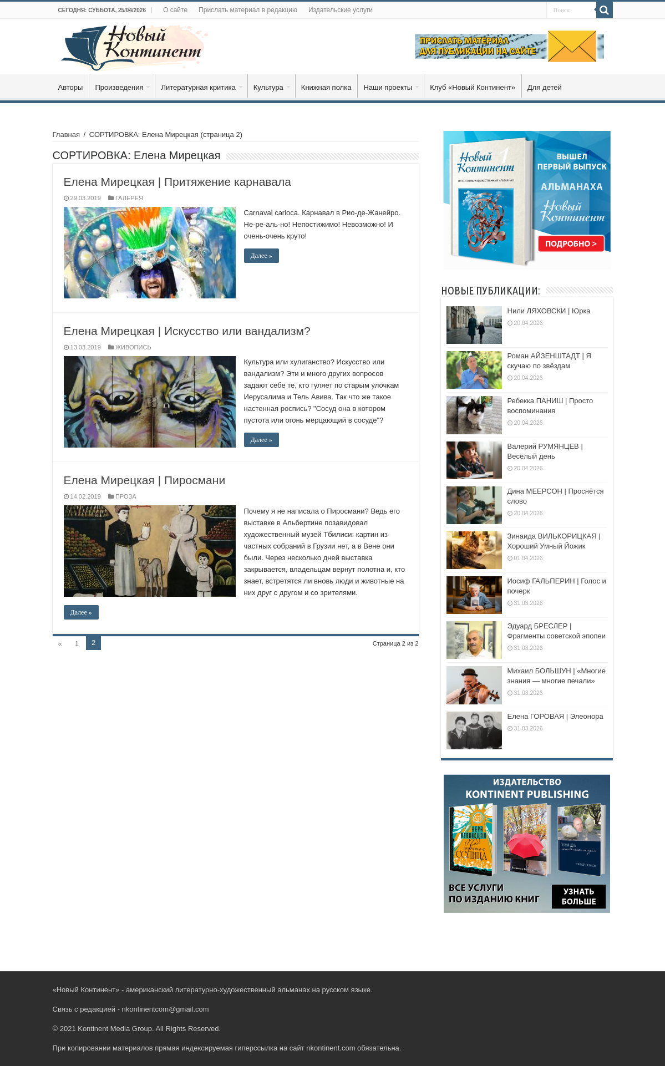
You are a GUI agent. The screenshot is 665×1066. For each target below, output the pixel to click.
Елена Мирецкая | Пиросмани (145, 480)
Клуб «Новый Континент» (472, 87)
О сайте (175, 10)
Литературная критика (198, 87)
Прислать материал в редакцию (248, 10)
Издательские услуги (340, 10)
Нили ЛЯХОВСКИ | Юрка (549, 311)
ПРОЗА (125, 496)
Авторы (70, 87)
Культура (268, 87)
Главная (66, 134)
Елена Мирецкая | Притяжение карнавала (177, 181)
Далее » (261, 256)
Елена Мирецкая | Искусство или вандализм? (187, 330)
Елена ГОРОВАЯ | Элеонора (555, 716)
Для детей (544, 87)
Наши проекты (387, 87)
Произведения (119, 87)
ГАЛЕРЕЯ (129, 198)
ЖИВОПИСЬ (133, 347)
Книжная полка (326, 87)
